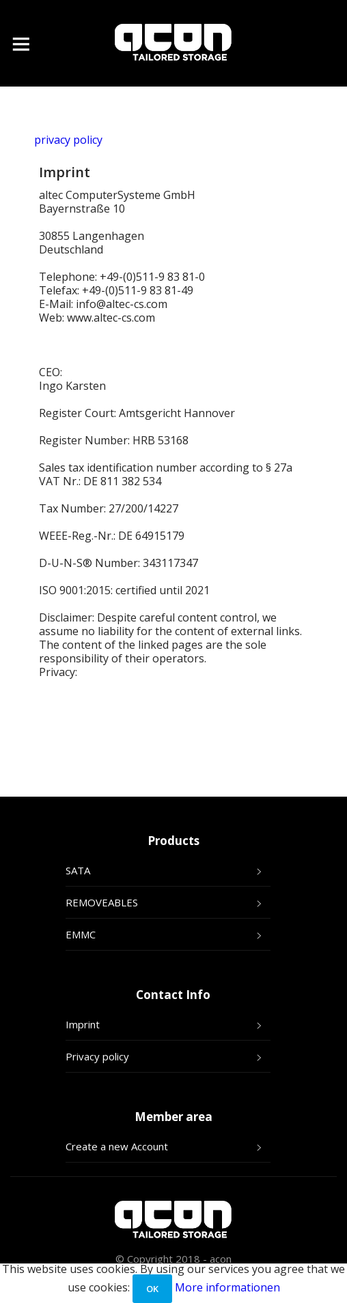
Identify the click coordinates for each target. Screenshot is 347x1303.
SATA (78, 870)
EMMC (81, 934)
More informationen (227, 1287)
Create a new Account (117, 1146)
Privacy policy (97, 1056)
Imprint (83, 1024)
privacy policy (68, 139)
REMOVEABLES (102, 902)
